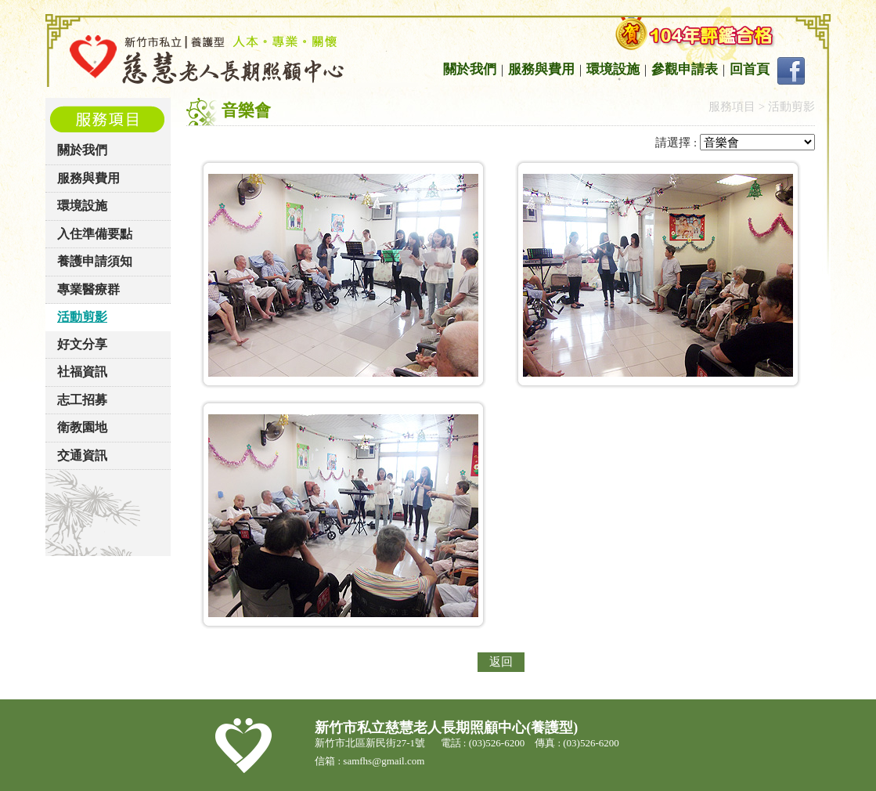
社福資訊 (82, 371)
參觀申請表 (684, 69)
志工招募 (82, 399)
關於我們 (469, 69)
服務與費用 (541, 69)
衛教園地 (82, 427)
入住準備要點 (94, 233)
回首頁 (750, 69)
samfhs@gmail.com (384, 761)
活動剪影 (82, 316)
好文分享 (82, 344)
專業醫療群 (88, 289)
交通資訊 (82, 455)
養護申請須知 (94, 261)
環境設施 (613, 69)
